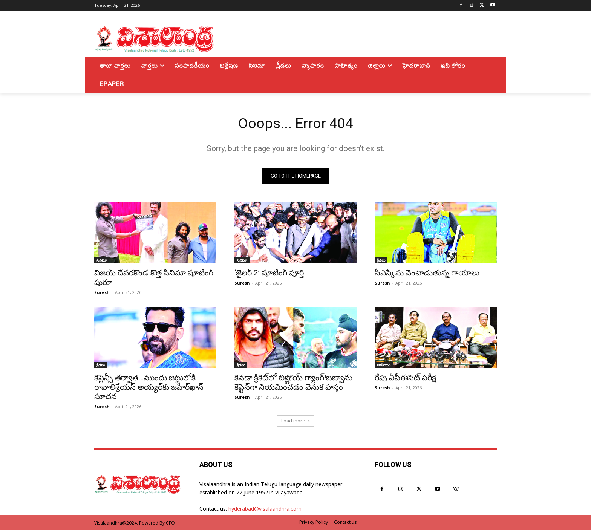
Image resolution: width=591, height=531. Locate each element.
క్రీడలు (381, 261)
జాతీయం (383, 366)
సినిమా (101, 261)
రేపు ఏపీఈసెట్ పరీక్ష (405, 378)
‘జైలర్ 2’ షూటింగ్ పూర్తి (269, 274)
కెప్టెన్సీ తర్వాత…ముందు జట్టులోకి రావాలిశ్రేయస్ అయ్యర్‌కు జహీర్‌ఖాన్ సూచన (149, 388)
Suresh (102, 293)
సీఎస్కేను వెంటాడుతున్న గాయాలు (427, 274)
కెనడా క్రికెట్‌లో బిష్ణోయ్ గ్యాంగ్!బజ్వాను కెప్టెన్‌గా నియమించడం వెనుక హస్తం (293, 383)
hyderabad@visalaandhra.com (265, 510)
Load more (295, 422)
